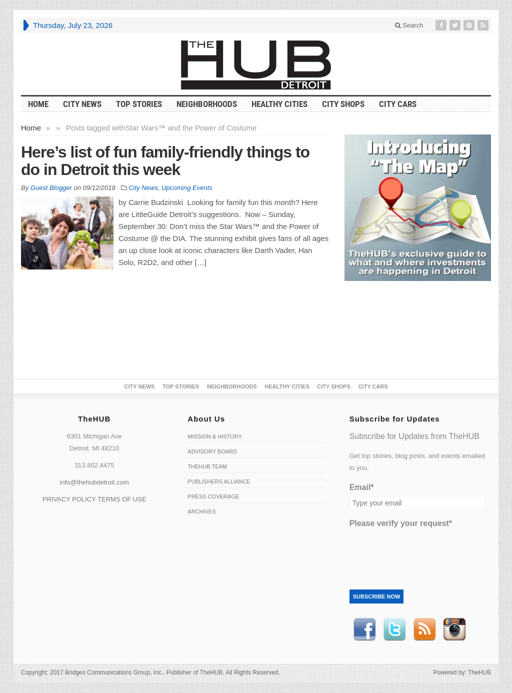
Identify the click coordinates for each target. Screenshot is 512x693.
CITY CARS (397, 104)
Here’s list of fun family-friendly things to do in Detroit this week (165, 160)
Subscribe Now (376, 597)
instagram (454, 630)
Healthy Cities (280, 104)
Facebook (364, 630)
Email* (362, 487)
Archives (202, 511)
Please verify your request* (401, 523)
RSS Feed (424, 630)
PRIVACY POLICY (69, 499)
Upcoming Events (187, 188)
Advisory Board (212, 451)
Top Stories (139, 104)
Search (409, 25)
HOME (38, 104)
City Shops (343, 104)
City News (82, 104)
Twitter (394, 630)
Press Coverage (213, 497)
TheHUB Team (207, 467)
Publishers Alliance (219, 481)
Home (31, 128)
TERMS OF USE (122, 499)
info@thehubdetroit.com (94, 482)
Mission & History (215, 437)
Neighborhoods (206, 104)
